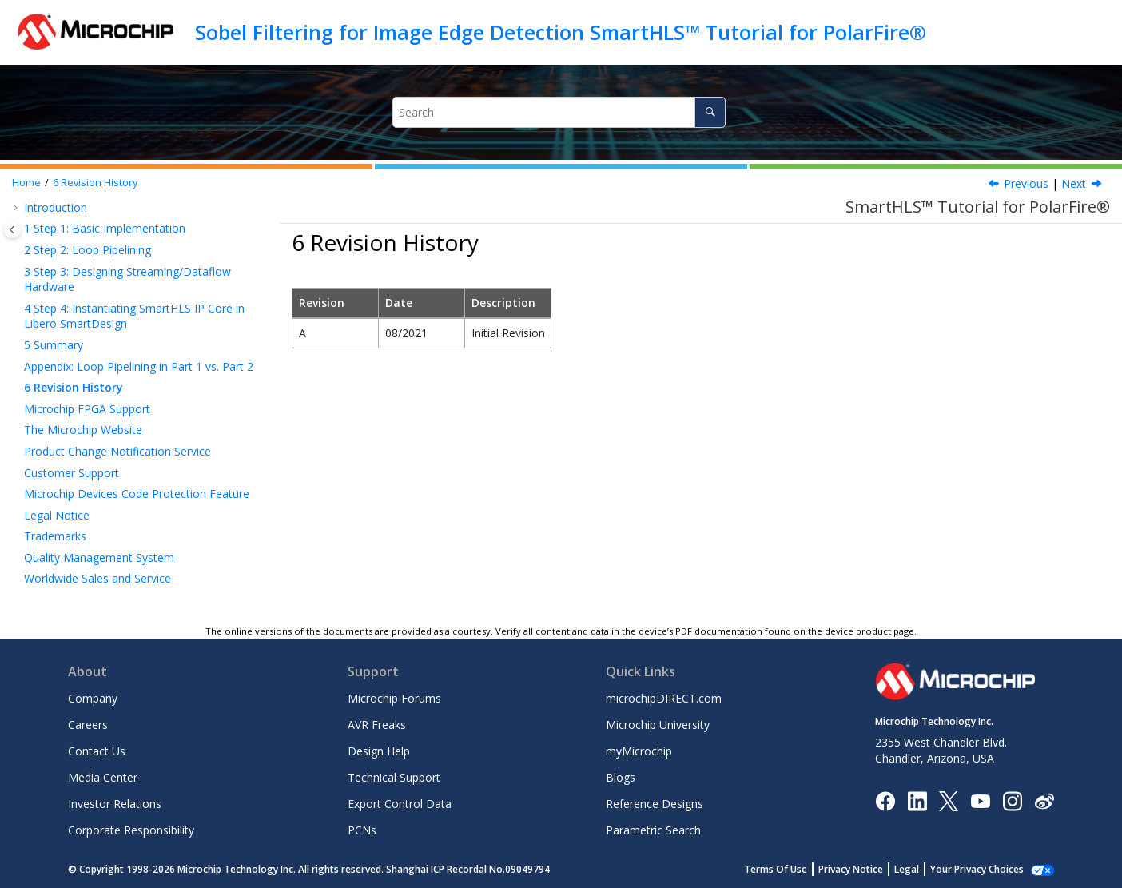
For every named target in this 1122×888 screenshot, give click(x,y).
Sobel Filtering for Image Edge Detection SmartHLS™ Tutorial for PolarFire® (560, 32)
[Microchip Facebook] (885, 799)
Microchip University (658, 724)
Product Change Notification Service (117, 451)
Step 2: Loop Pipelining (87, 249)
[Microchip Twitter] (948, 799)
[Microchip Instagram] (1012, 799)
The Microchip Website (83, 429)
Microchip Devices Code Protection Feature (136, 493)
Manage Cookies (986, 869)
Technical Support (394, 777)
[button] (17, 208)
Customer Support (71, 472)
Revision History (95, 182)
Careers (88, 724)
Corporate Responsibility (131, 830)
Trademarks (55, 536)
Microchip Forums (394, 698)
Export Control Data (400, 803)
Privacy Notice (868, 869)
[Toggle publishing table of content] (12, 229)
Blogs (620, 777)
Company (92, 698)
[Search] (710, 112)
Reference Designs (654, 803)
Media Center (102, 777)
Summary (53, 344)
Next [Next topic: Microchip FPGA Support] (1073, 183)
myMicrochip (639, 751)
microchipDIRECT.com (664, 698)
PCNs (362, 830)
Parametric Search (653, 830)
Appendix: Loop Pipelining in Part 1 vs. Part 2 (138, 366)
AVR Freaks (377, 724)
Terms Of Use (793, 869)
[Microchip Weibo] (1044, 800)
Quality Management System (99, 557)
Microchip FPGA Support (87, 408)
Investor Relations (114, 803)
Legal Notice (57, 515)
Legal (924, 869)
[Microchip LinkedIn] (917, 799)
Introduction (55, 207)
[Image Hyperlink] (980, 800)
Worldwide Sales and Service (97, 578)
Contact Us (96, 751)
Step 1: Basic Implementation (104, 228)
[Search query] (559, 112)
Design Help (379, 751)
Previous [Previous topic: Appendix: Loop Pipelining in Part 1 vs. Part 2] (1026, 183)
